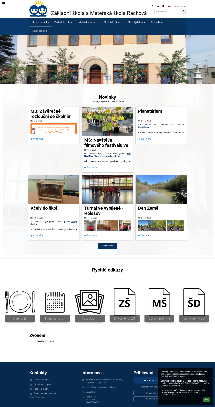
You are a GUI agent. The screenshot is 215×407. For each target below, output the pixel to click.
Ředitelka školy (41, 389)
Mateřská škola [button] (89, 22)
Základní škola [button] (63, 22)
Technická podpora (42, 384)
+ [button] (152, 6)
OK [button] (206, 400)
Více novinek (107, 245)
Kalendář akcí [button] (39, 30)
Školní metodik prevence (45, 393)
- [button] (158, 6)
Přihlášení (180, 6)
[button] (169, 6)
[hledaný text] (170, 11)
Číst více (38, 139)
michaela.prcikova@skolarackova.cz (102, 387)
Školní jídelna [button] (137, 22)
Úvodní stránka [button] (40, 22)
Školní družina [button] (113, 22)
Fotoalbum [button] (157, 22)
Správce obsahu (41, 379)
